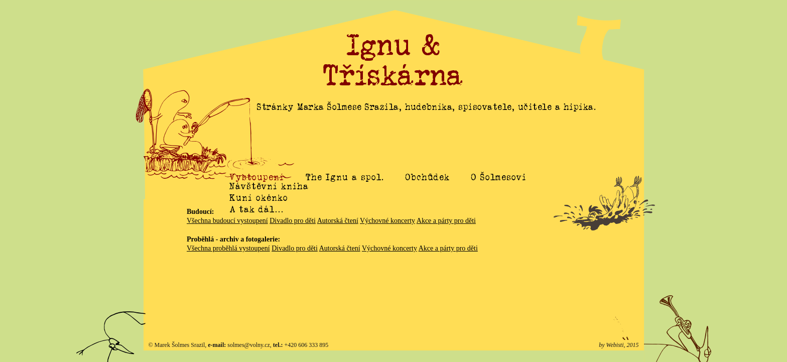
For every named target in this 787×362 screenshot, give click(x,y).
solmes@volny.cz (248, 344)
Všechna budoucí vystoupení (227, 220)
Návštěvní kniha (269, 197)
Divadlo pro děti (293, 220)
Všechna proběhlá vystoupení (228, 248)
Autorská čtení (337, 220)
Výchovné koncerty (387, 220)
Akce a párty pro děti (446, 220)
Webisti (615, 344)
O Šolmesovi (499, 177)
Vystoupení (256, 177)
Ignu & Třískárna (393, 60)
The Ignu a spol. (345, 177)
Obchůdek (428, 177)
